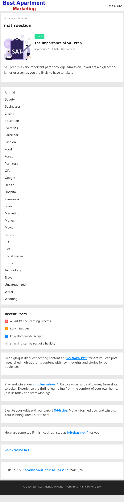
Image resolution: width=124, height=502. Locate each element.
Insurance (12, 200)
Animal (10, 93)
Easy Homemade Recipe (26, 337)
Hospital (11, 192)
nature (10, 235)
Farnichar (12, 135)
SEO (8, 242)
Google (10, 178)
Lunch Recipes (20, 330)
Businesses (13, 107)
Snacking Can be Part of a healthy (33, 345)
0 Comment (68, 49)
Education (12, 121)
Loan (8, 207)
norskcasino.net (17, 456)
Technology (13, 271)
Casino (10, 114)
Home (7, 18)
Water (9, 292)
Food (8, 150)
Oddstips (61, 414)
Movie (9, 228)
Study (40, 36)
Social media (14, 257)
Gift (7, 171)
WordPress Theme (76, 494)
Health (10, 185)
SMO (8, 249)
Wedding (11, 299)
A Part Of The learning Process (30, 322)
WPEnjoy (96, 494)
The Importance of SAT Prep (58, 43)
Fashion (10, 143)
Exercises (11, 128)
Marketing (12, 214)
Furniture (12, 164)
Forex (9, 157)
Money (10, 221)
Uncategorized (15, 285)
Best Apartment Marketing (47, 494)
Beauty (10, 100)
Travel (9, 278)
